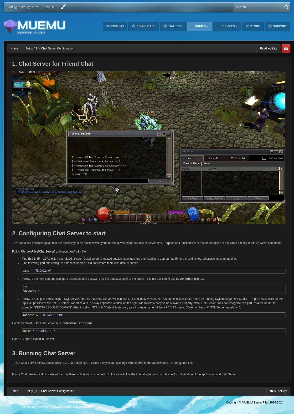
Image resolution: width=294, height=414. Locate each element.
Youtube (286, 48)
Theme (13, 402)
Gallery (175, 26)
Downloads (145, 26)
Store (254, 26)
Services (228, 26)
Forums (117, 26)
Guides (201, 26)
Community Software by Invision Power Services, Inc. (56, 407)
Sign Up (49, 7)
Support (279, 26)
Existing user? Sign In (22, 7)
